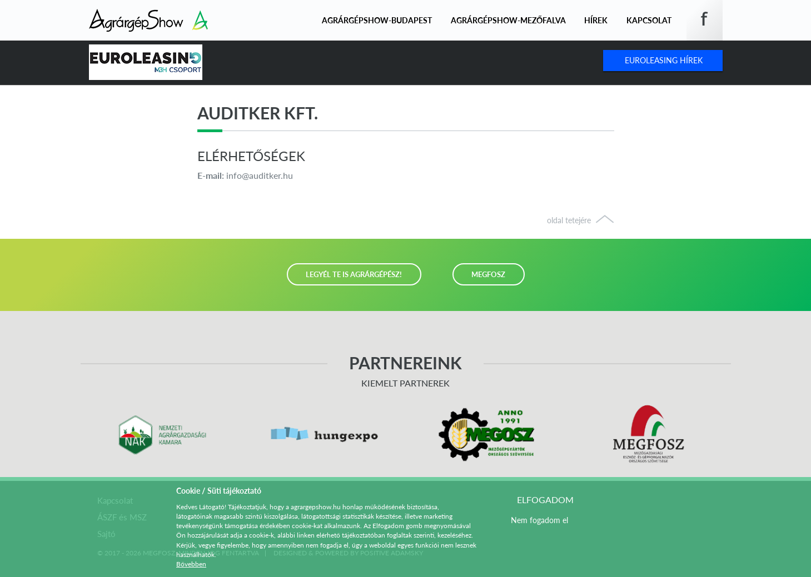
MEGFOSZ (488, 274)
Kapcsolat (648, 20)
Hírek (596, 20)
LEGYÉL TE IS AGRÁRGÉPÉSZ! (354, 274)
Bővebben (191, 564)
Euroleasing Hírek (664, 60)
